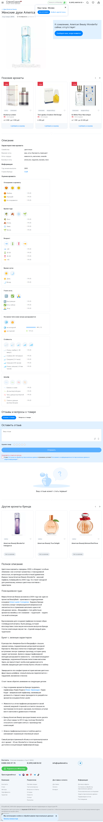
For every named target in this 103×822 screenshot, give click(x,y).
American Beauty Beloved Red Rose (85, 543)
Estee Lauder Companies (19, 602)
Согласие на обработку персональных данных (23, 457)
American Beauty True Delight (49, 543)
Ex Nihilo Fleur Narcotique (81, 115)
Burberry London (10, 115)
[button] (95, 78)
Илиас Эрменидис (32, 690)
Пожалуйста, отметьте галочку (11, 455)
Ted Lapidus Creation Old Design (50, 115)
